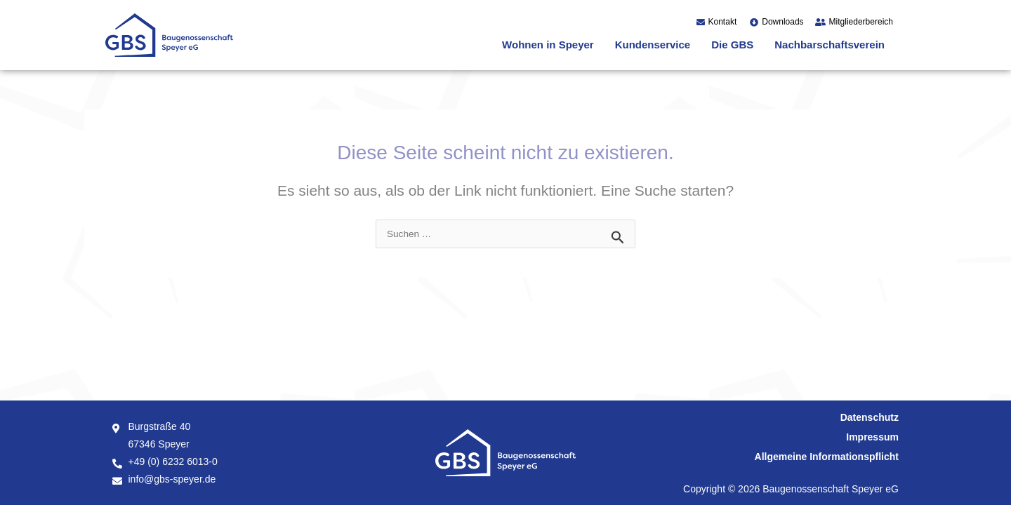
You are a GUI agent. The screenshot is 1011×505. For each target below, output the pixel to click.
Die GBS (732, 44)
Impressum (872, 437)
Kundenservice (653, 44)
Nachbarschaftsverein (829, 44)
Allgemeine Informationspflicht (827, 456)
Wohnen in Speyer (548, 44)
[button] (551, 44)
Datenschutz (869, 417)
